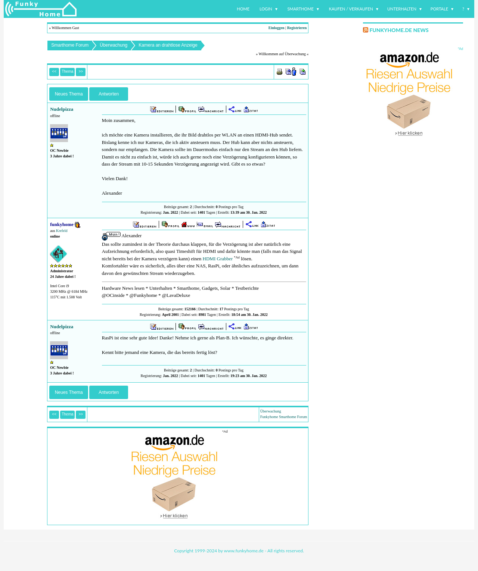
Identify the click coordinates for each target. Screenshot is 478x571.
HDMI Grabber (218, 258)
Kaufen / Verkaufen (351, 8)
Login (266, 8)
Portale (439, 8)
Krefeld (62, 231)
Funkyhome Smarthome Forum (283, 417)
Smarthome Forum (70, 45)
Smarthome (300, 8)
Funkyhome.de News (398, 30)
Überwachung (113, 45)
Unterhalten (401, 8)
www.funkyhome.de (244, 550)
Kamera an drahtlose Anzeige (168, 45)
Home (243, 8)
